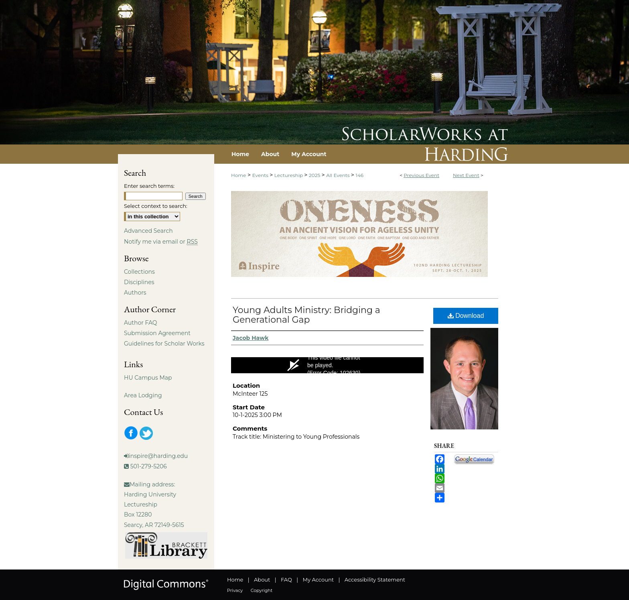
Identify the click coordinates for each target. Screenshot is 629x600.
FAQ (286, 579)
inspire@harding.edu (158, 456)
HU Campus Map (148, 377)
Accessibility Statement (375, 579)
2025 (315, 175)
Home (238, 175)
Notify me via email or (161, 241)
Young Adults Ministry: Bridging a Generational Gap (306, 315)
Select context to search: (155, 206)
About (262, 579)
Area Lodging (143, 395)
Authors (135, 292)
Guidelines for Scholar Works (164, 343)
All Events (338, 175)
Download (466, 315)
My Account (318, 579)
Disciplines (139, 282)
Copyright (261, 590)
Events (261, 175)
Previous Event (421, 175)
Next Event (466, 175)
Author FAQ (140, 322)
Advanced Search (148, 230)
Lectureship (289, 175)
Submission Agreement (157, 333)
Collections (139, 271)
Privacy (235, 590)
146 (360, 175)
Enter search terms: (149, 186)
